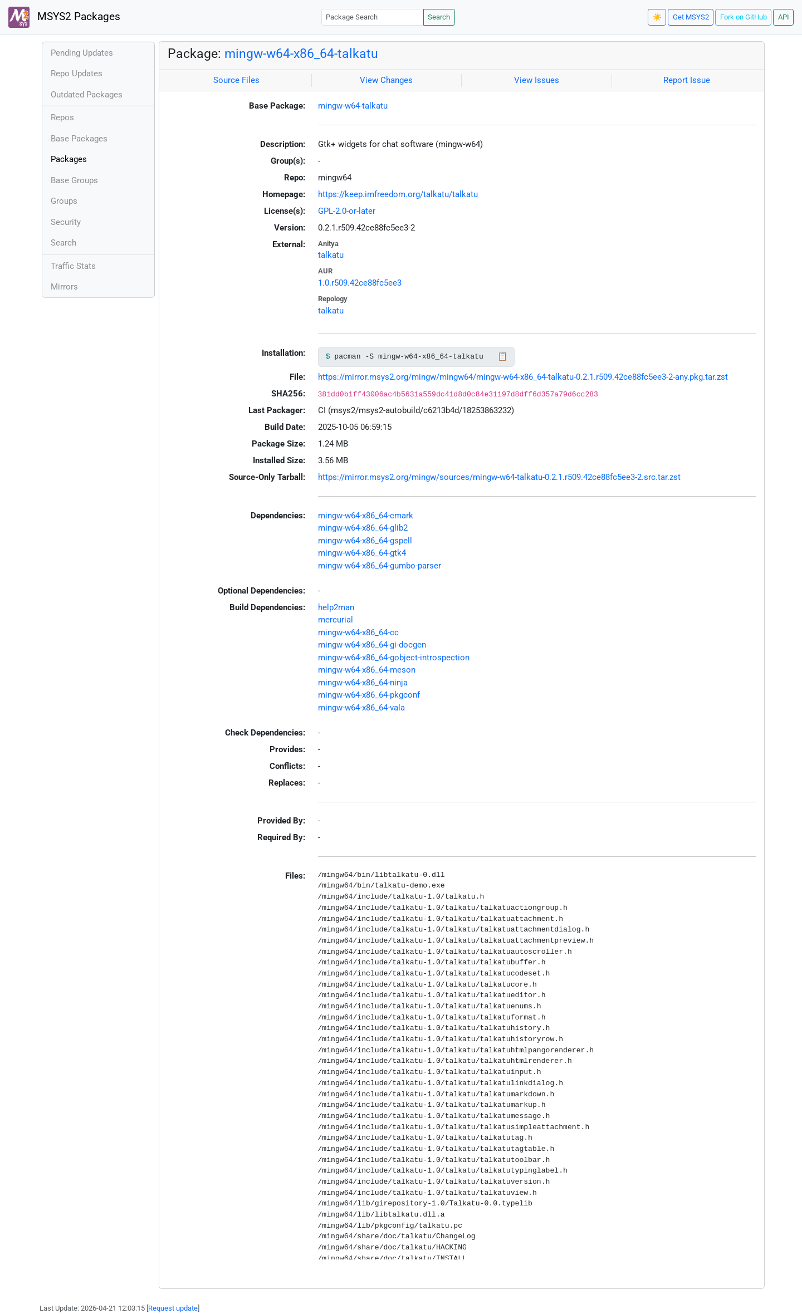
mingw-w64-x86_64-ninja (363, 683)
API (783, 17)
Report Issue (686, 80)
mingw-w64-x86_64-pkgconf (369, 695)
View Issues (536, 80)
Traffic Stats (73, 266)
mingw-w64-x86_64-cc (358, 632)
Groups (64, 201)
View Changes (386, 80)
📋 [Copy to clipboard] (502, 356)
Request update (173, 1308)
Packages (69, 159)
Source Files (236, 80)
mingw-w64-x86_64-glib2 (363, 528)
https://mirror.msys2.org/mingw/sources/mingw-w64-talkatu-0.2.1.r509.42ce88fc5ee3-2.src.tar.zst (499, 477)
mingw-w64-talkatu (353, 106)
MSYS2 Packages (64, 17)
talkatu (331, 255)
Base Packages (79, 139)
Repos (62, 117)
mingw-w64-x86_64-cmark (365, 516)
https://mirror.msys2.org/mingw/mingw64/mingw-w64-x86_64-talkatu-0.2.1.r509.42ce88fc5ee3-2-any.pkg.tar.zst (523, 377)
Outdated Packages (87, 95)
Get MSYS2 (691, 17)
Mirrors (64, 287)
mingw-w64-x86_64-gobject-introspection (394, 658)
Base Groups (74, 180)
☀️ (657, 17)
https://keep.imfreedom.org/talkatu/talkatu (398, 194)
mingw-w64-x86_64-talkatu (301, 53)
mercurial (335, 620)
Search (439, 17)
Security (66, 222)
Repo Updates (76, 73)
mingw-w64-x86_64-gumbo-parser (379, 566)
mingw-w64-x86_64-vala (361, 708)
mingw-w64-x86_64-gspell (365, 541)
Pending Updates (82, 53)
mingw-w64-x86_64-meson (366, 670)
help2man (336, 607)
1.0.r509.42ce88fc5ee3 (360, 283)
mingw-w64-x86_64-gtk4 (362, 553)
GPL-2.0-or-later (346, 211)
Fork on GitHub (743, 17)
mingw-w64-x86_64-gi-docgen (372, 645)
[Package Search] (372, 17)
